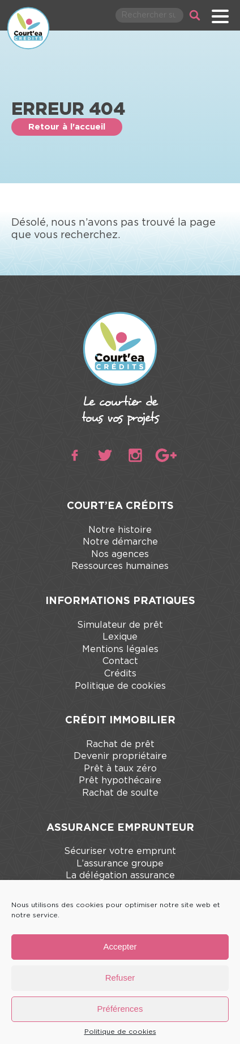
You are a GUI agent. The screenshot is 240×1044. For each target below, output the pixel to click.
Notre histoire (120, 529)
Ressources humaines (120, 566)
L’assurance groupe (120, 863)
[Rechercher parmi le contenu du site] (149, 15)
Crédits (120, 673)
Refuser (120, 977)
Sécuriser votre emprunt (120, 851)
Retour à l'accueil (66, 127)
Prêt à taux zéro (120, 768)
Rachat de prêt (120, 744)
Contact (120, 661)
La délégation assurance (120, 875)
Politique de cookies (120, 1031)
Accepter (119, 946)
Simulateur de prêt (120, 624)
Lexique (120, 636)
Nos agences (120, 554)
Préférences (120, 1008)
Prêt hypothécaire (120, 780)
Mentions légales (120, 649)
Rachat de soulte (120, 792)
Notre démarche (120, 541)
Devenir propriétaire (120, 756)
